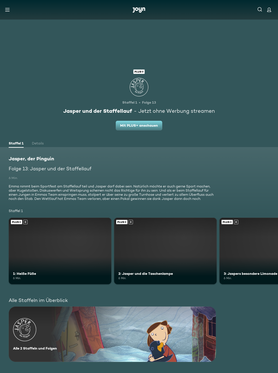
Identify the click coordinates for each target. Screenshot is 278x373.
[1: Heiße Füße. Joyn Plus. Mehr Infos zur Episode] (60, 251)
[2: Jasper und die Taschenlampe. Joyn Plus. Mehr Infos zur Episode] (165, 251)
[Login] (269, 9)
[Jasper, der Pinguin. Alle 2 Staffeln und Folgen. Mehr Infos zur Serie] (112, 334)
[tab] (16, 144)
